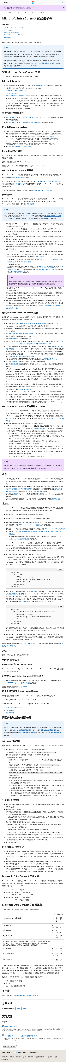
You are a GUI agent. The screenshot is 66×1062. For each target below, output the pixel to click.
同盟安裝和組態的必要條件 (11, 32)
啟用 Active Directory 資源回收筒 (20, 146)
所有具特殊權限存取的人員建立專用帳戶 (21, 334)
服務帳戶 (31, 591)
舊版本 (12, 1057)
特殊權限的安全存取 (19, 184)
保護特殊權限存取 (15, 177)
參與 (24, 1057)
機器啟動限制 (10, 710)
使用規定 (49, 1057)
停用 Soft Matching (26, 389)
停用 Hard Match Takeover (53, 402)
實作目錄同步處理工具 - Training (11, 1027)
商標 (56, 1057)
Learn (4, 13)
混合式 (40, 13)
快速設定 (16, 494)
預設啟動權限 (10, 713)
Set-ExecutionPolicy (41, 166)
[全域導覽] (2, 2)
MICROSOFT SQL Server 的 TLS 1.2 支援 (18, 683)
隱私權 (30, 1057)
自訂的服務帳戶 (12, 594)
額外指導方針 (15, 361)
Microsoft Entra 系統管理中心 (40, 63)
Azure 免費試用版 (40, 86)
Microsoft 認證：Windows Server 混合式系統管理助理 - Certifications (21, 1036)
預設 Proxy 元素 (24, 643)
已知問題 (27, 213)
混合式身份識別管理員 (13, 489)
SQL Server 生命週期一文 (39, 428)
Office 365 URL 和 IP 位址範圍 (54, 529)
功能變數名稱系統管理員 (48, 730)
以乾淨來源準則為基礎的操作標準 (23, 356)
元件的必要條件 (8, 30)
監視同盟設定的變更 (15, 364)
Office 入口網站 (12, 93)
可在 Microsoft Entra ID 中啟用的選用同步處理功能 (25, 122)
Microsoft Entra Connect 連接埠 (30, 525)
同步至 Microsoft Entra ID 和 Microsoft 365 (20, 117)
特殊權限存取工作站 (50, 359)
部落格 (18, 1057)
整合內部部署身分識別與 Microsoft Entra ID (24, 995)
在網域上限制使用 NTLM (46, 344)
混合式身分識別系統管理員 (45, 267)
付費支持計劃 (40, 257)
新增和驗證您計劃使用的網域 (15, 96)
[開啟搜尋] (59, 2)
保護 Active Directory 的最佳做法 (43, 190)
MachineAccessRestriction (14, 708)
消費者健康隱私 (39, 1057)
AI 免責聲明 (4, 1057)
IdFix (46, 117)
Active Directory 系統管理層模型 (48, 181)
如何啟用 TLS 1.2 (22, 687)
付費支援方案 (49, 136)
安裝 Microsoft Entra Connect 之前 (13, 28)
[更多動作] (62, 12)
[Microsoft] (33, 2)
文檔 (10, 13)
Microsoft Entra (18, 13)
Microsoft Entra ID (30, 13)
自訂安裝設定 (56, 499)
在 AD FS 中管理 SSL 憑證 (23, 262)
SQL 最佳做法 (31, 468)
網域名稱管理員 (17, 272)
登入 (63, 2)
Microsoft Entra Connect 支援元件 (13, 35)
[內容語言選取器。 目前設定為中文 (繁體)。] (6, 1052)
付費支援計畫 (29, 204)
